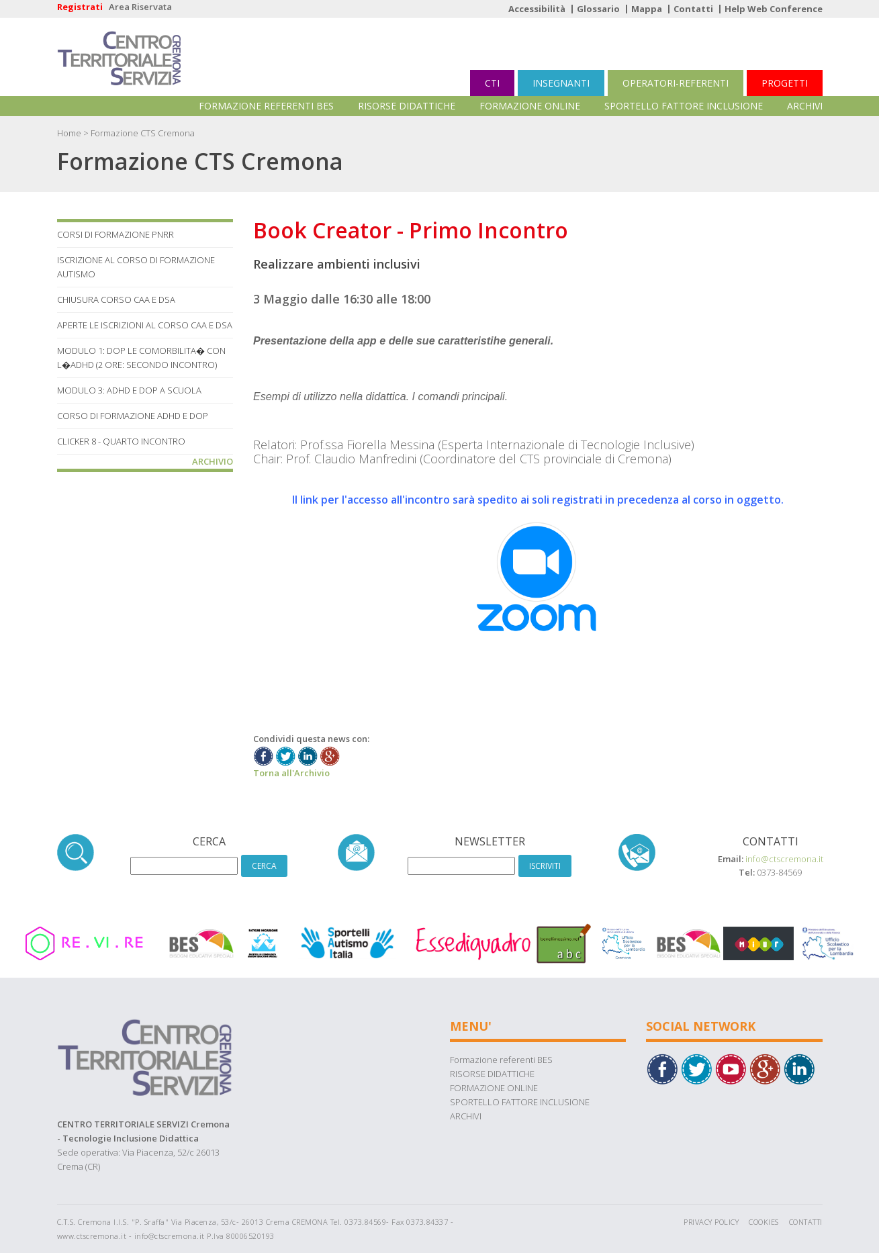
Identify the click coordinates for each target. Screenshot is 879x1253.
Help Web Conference (774, 9)
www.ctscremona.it (92, 1236)
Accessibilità (536, 9)
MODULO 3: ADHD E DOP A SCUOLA (129, 390)
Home (69, 133)
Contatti (693, 9)
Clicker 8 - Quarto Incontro (121, 441)
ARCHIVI (805, 105)
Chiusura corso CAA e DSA (116, 299)
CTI (492, 83)
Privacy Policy (711, 1222)
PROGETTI (784, 83)
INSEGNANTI (561, 83)
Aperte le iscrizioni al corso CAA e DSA (144, 325)
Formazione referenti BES (266, 105)
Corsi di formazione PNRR (115, 234)
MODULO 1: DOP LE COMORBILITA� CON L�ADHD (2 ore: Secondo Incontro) (141, 357)
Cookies (764, 1222)
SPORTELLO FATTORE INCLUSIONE (683, 105)
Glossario (598, 9)
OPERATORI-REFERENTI (675, 83)
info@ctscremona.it (784, 859)
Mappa (646, 9)
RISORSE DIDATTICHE (406, 105)
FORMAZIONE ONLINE (529, 105)
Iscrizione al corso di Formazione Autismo (136, 267)
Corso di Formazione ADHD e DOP (132, 416)
